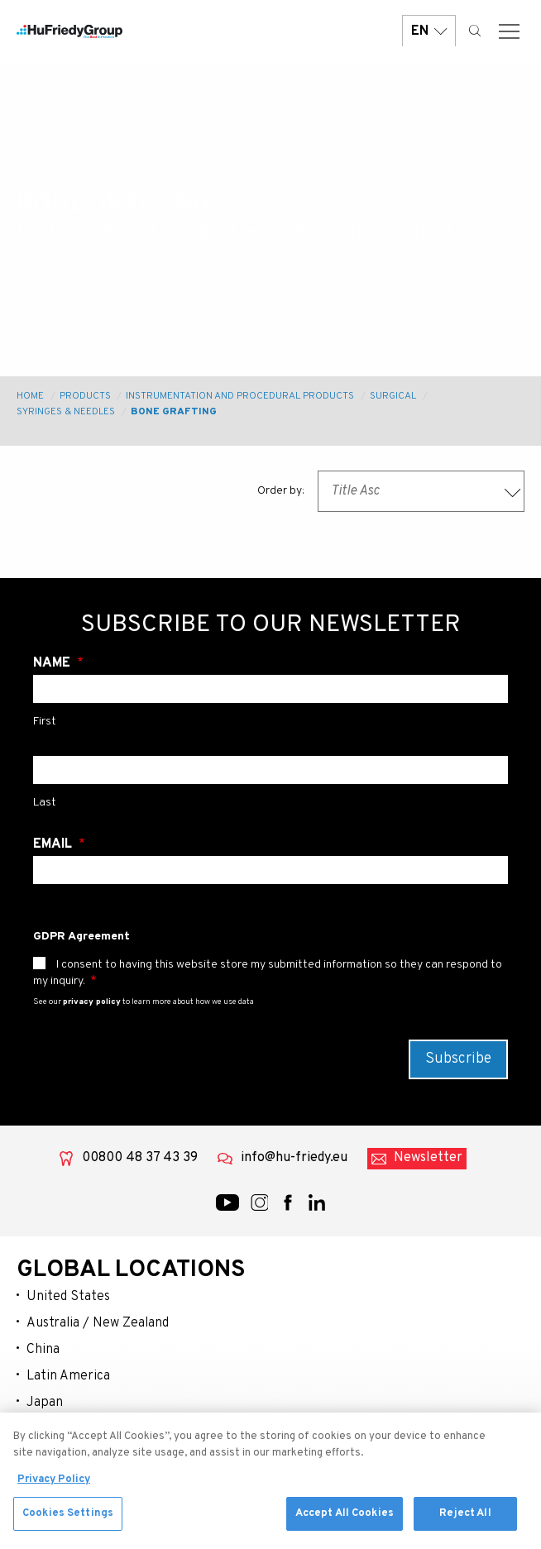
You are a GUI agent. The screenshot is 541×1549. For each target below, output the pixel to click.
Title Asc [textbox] (355, 491)
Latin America (68, 1376)
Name (53, 663)
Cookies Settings (67, 1520)
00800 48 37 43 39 (140, 1158)
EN (429, 31)
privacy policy (92, 1002)
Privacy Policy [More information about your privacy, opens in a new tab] (53, 1487)
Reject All (465, 1520)
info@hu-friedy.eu (294, 1158)
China (43, 1349)
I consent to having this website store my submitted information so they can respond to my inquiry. (267, 973)
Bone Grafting (174, 411)
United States (68, 1296)
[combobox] (421, 491)
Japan (44, 1402)
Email (54, 844)
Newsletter (428, 1158)
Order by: (280, 491)
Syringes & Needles (66, 411)
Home (30, 396)
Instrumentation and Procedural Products (240, 396)
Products (85, 396)
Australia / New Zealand (97, 1323)
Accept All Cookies (344, 1520)
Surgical (393, 396)
